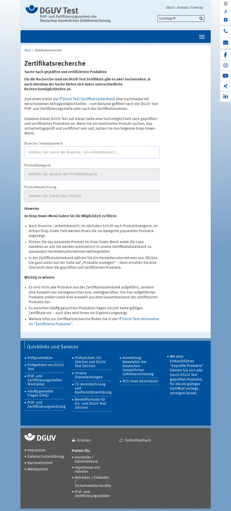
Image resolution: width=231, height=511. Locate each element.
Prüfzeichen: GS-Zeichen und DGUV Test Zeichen (90, 362)
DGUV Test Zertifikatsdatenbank (88, 99)
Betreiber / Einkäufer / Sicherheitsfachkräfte (93, 482)
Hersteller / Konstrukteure (86, 460)
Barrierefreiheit (40, 463)
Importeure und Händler (87, 470)
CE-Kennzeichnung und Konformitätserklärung (93, 389)
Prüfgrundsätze (39, 358)
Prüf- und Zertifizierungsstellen (92, 494)
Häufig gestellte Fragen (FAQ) (40, 394)
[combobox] (92, 152)
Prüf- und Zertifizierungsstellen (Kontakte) (44, 380)
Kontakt (182, 7)
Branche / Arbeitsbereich (43, 143)
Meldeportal (37, 469)
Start (27, 50)
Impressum (36, 450)
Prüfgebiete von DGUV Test (45, 367)
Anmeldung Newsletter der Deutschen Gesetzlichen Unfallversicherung (138, 366)
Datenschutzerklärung (45, 457)
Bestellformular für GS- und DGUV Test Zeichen (90, 404)
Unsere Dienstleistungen (89, 375)
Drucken (84, 440)
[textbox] (92, 152)
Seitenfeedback (138, 440)
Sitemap (197, 7)
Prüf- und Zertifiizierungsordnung (45, 405)
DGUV (170, 7)
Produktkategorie (37, 165)
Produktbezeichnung (40, 187)
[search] (180, 18)
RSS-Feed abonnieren (140, 381)
